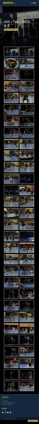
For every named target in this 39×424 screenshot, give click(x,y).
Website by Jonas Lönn (10, 418)
